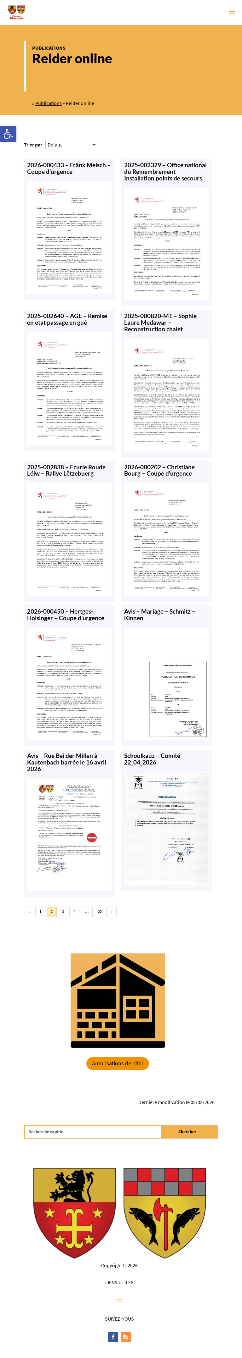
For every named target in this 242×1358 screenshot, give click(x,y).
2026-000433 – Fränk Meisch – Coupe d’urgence (69, 168)
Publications (49, 48)
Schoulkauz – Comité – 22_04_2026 (154, 759)
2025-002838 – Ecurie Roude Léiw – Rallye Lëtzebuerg (66, 470)
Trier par (33, 144)
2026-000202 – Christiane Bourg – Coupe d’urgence (159, 470)
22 (100, 911)
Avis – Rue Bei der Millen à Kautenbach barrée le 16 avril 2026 (66, 762)
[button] (8, 134)
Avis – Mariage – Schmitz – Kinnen (159, 614)
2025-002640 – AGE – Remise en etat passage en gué (67, 319)
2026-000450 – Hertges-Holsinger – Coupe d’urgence (65, 614)
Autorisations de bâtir (117, 1063)
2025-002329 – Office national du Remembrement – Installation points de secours (165, 171)
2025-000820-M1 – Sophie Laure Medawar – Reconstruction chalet (160, 322)
